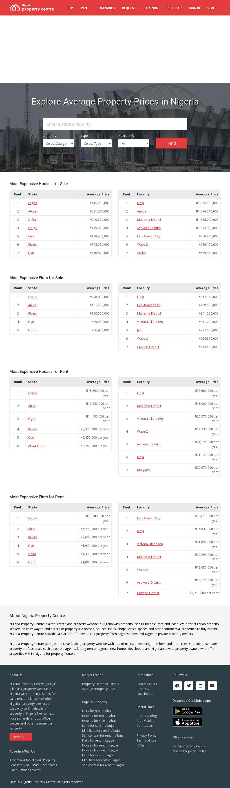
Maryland (143, 469)
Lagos (32, 203)
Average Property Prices (99, 688)
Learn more (20, 736)
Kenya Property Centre (189, 745)
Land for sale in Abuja (98, 724)
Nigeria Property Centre (26, 623)
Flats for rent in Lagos (98, 739)
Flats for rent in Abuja (97, 710)
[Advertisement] (115, 49)
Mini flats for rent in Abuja (101, 729)
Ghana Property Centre (189, 750)
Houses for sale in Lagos (100, 749)
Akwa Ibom (36, 445)
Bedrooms (126, 136)
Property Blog (147, 715)
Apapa (141, 211)
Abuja (32, 211)
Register (174, 8)
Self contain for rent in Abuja (103, 734)
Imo (31, 236)
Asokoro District (149, 228)
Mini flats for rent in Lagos (101, 759)
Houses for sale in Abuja (99, 720)
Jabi (139, 330)
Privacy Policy (146, 734)
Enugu (32, 228)
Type (84, 136)
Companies (105, 8)
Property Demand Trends (100, 683)
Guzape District (148, 346)
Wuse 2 (142, 244)
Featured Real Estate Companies (33, 764)
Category (49, 136)
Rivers (32, 244)
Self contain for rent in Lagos (103, 764)
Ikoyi (140, 203)
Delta (32, 219)
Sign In (194, 8)
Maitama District (149, 219)
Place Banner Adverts (25, 769)
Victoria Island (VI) (150, 321)
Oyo (31, 253)
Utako (141, 253)
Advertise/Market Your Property (32, 759)
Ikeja (140, 456)
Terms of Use (147, 739)
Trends (152, 8)
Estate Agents (147, 683)
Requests (130, 8)
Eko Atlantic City (148, 236)
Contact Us (145, 724)
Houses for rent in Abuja (99, 715)
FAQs (140, 744)
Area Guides (145, 720)
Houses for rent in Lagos (100, 744)
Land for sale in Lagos (98, 754)
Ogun (32, 330)
